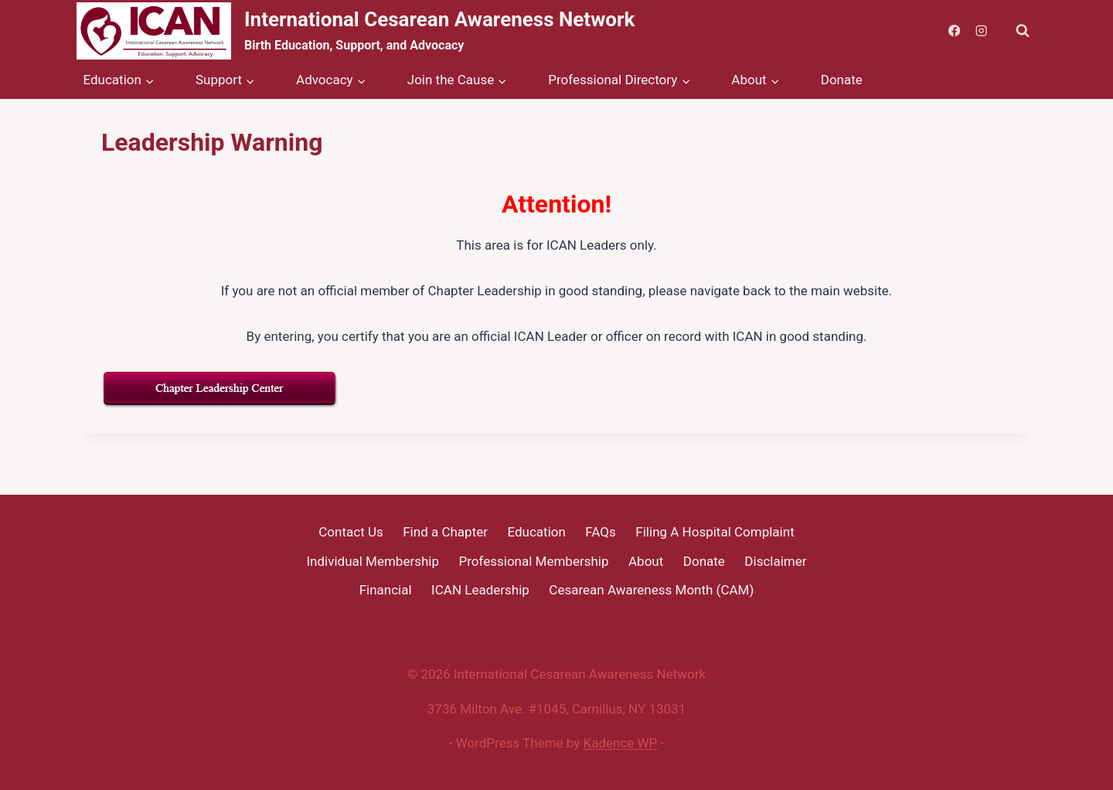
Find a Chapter (445, 532)
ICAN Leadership (480, 590)
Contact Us (350, 532)
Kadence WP (621, 743)
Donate (842, 79)
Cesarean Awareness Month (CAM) (651, 590)
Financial (385, 590)
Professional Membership (534, 561)
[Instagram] (981, 31)
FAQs (600, 532)
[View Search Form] (1022, 31)
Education (536, 532)
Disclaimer (775, 561)
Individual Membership (372, 561)
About (645, 561)
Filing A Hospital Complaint (714, 532)
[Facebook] (954, 31)
